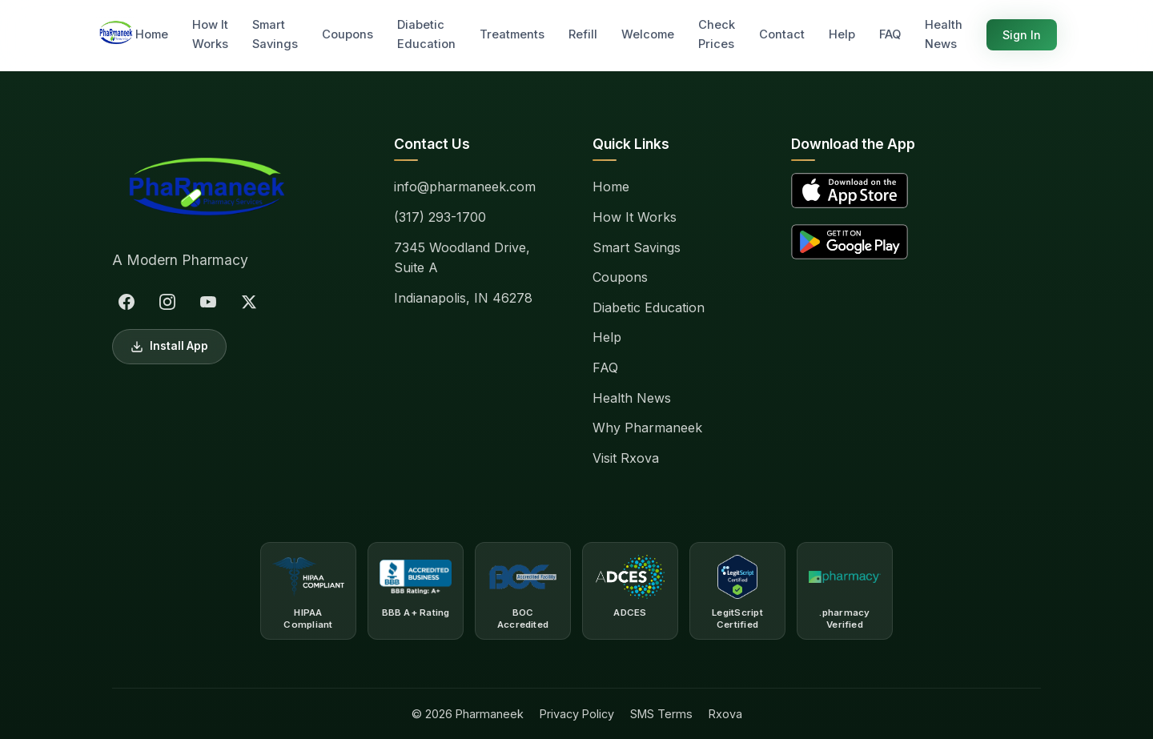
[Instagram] (167, 301)
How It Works (210, 34)
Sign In (1021, 35)
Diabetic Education (426, 34)
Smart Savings (275, 34)
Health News (943, 34)
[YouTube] (208, 301)
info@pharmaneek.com (465, 187)
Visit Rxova (626, 458)
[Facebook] (126, 301)
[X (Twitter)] (249, 301)
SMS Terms (661, 714)
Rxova (725, 714)
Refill (582, 34)
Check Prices (716, 34)
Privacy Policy (577, 714)
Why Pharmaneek (647, 428)
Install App (169, 346)
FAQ (890, 34)
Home (151, 34)
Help (842, 34)
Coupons (347, 34)
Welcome (647, 34)
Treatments (512, 34)
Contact (782, 34)
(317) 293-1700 (440, 217)
